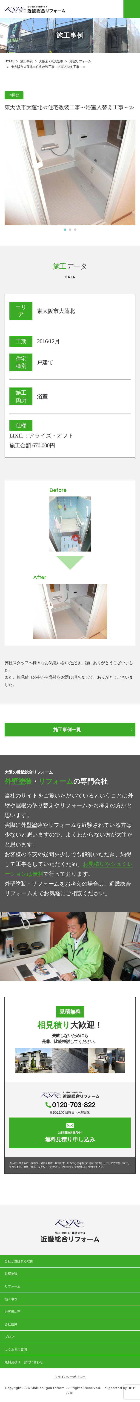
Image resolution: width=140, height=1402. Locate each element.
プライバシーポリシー (70, 1377)
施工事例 (26, 61)
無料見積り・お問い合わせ (23, 1362)
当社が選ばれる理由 (18, 1261)
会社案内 (11, 1324)
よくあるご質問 (15, 1350)
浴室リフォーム (80, 61)
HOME (9, 61)
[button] (65, 230)
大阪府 (43, 61)
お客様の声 (12, 1312)
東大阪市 (57, 61)
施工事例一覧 (67, 729)
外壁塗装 (11, 1274)
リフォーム (12, 1286)
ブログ (9, 1337)
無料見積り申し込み (69, 1133)
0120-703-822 (73, 1105)
